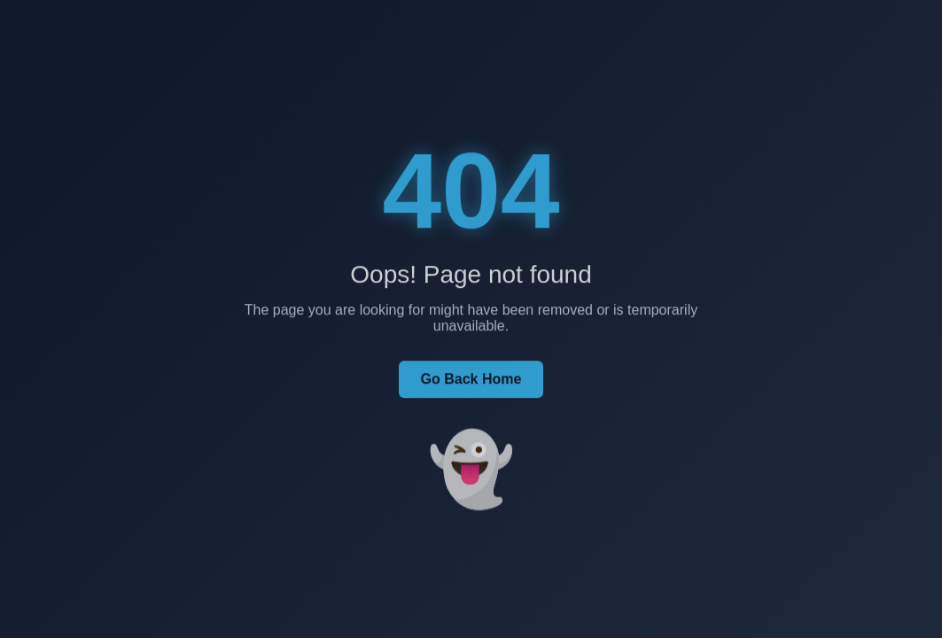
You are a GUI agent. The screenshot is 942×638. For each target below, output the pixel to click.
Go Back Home (471, 380)
